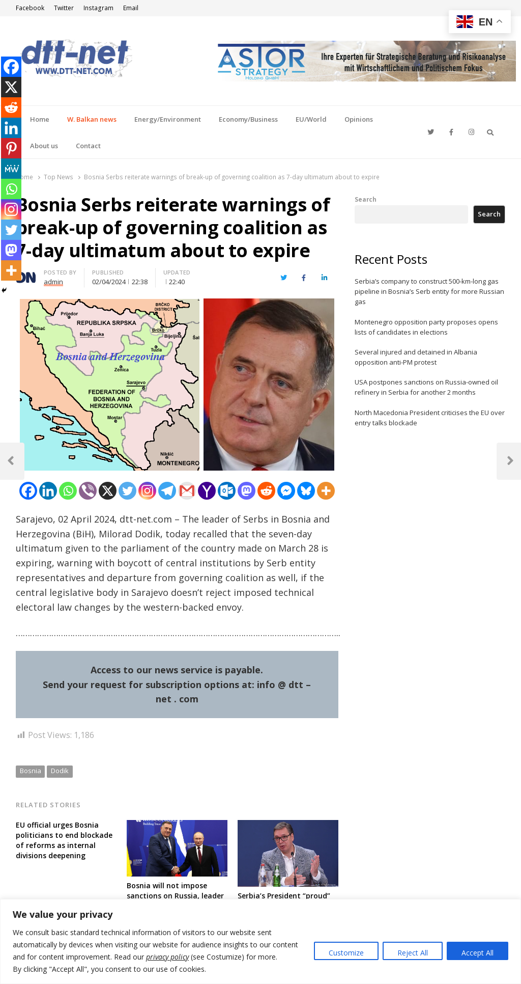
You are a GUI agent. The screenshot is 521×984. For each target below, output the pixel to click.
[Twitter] (127, 491)
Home (39, 119)
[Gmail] (187, 491)
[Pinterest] (11, 148)
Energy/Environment (167, 119)
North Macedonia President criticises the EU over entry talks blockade (430, 417)
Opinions (358, 119)
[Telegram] (167, 491)
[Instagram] (147, 491)
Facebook (30, 8)
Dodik (60, 770)
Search (366, 199)
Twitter (64, 8)
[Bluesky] (306, 491)
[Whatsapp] (68, 491)
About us (44, 145)
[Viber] (88, 491)
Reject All (412, 953)
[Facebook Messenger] (286, 491)
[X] (108, 491)
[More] (326, 491)
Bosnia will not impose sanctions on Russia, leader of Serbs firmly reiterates (175, 896)
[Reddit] (266, 491)
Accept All (477, 953)
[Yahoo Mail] (207, 491)
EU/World (311, 119)
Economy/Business (248, 119)
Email (130, 8)
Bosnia (30, 770)
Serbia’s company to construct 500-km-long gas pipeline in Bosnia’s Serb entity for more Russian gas (429, 291)
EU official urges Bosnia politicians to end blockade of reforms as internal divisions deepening (64, 840)
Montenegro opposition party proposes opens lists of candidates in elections (426, 327)
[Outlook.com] (227, 491)
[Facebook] (28, 491)
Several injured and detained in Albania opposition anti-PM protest (416, 357)
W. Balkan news (92, 119)
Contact (88, 145)
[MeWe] (11, 168)
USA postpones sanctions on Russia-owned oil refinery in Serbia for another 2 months (426, 387)
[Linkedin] (48, 491)
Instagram (98, 8)
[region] (260, 941)
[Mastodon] (246, 491)
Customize (346, 953)
